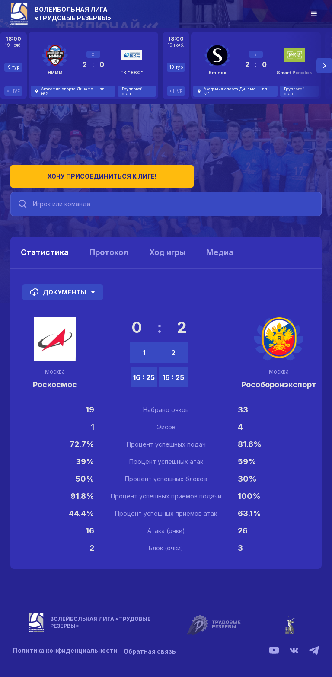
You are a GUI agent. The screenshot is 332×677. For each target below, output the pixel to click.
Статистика (45, 247)
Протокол (108, 247)
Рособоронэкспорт (278, 380)
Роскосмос (55, 380)
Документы (62, 288)
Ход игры (167, 247)
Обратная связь (152, 646)
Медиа (219, 247)
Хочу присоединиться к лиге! (75, 172)
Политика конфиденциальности (65, 646)
